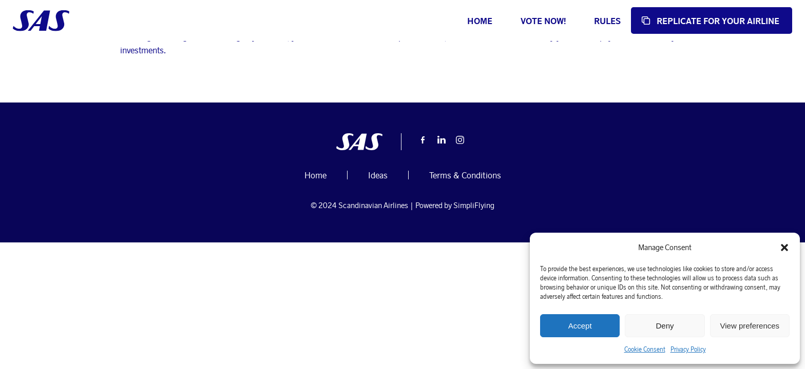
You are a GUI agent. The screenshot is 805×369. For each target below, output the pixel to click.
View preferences (750, 325)
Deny (665, 325)
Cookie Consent (644, 349)
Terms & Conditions (465, 241)
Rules (562, 20)
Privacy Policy (688, 349)
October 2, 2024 (236, 74)
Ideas (280, 74)
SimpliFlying (473, 272)
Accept (580, 325)
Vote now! (498, 20)
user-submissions (158, 74)
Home (434, 20)
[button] (784, 247)
